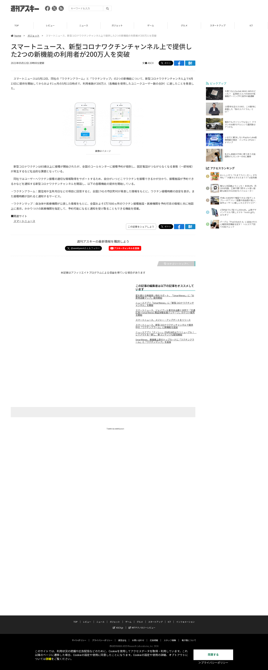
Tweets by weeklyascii (115, 429)
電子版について (189, 637)
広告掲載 (154, 637)
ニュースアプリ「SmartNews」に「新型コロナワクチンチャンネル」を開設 (165, 304)
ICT (251, 25)
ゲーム (150, 25)
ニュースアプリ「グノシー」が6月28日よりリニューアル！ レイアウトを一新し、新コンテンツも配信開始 (165, 333)
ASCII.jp (118, 624)
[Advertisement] (195, 9)
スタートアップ (217, 25)
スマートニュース (24, 221)
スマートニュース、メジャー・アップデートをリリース (163, 320)
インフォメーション (185, 618)
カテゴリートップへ (176, 263)
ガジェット (117, 25)
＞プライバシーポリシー (213, 662)
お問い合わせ (138, 637)
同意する (213, 654)
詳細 (48, 659)
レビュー (50, 25)
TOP (17, 25)
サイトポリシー (79, 637)
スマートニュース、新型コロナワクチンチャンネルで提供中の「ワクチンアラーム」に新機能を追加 (164, 326)
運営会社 (122, 637)
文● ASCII (147, 63)
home (16, 35)
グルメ (184, 25)
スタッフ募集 (170, 637)
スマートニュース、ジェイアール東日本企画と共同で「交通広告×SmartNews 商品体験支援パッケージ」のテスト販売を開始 (165, 312)
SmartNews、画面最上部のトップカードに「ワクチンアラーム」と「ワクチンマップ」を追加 (165, 341)
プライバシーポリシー (102, 637)
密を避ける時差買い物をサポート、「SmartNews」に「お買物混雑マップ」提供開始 (165, 296)
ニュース (83, 25)
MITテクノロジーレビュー (142, 624)
